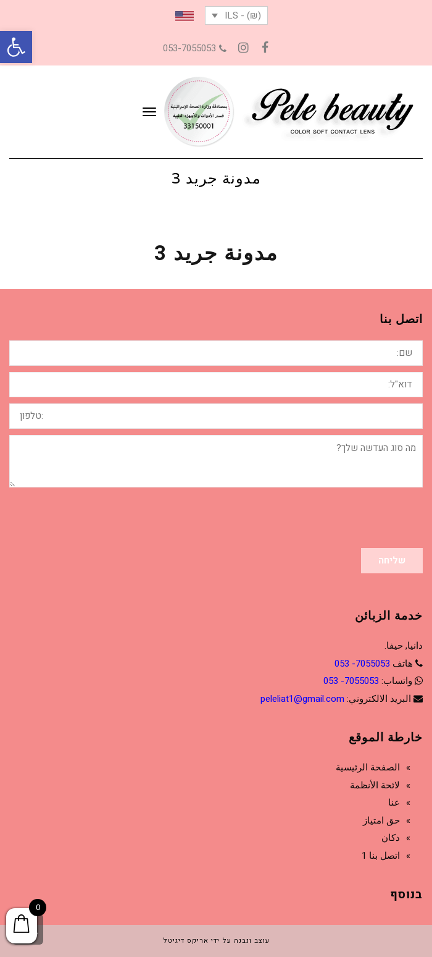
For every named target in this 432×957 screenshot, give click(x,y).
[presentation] (329, 518)
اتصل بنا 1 (381, 855)
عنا (394, 802)
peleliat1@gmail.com (302, 699)
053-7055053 (194, 48)
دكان (390, 838)
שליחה (391, 560)
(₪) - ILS (243, 15)
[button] (16, 47)
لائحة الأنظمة (375, 785)
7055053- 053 (362, 663)
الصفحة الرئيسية (368, 767)
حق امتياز (381, 820)
